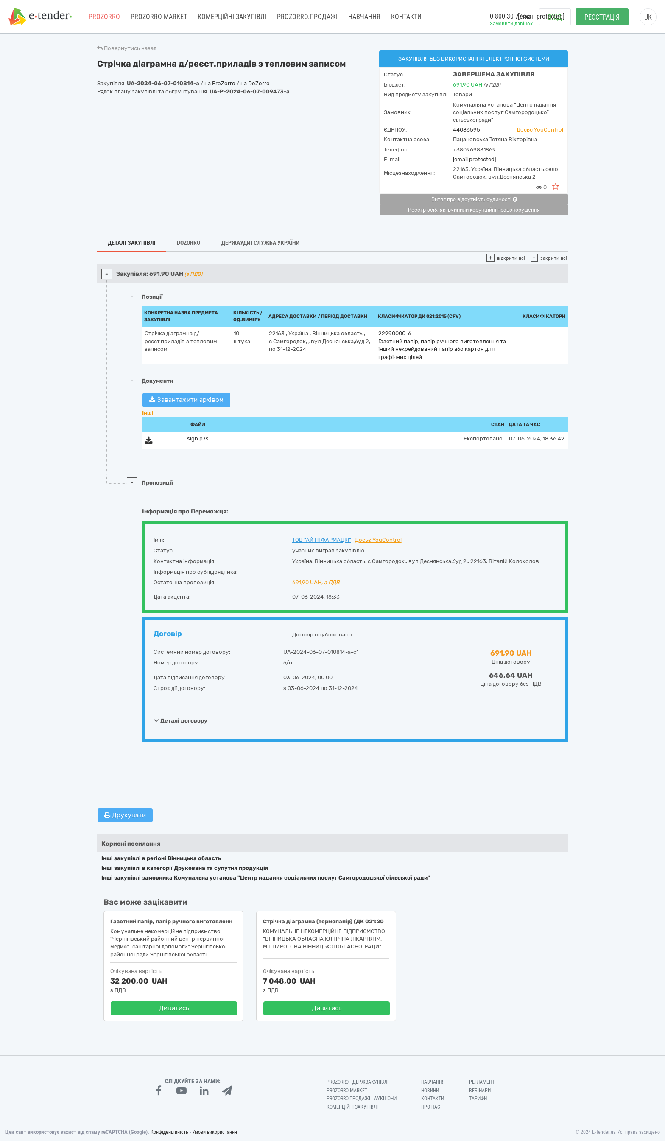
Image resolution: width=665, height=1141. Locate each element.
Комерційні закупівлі (232, 17)
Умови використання (214, 1132)
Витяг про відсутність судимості (474, 199)
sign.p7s (198, 438)
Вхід (555, 17)
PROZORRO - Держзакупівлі (357, 1082)
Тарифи (478, 1099)
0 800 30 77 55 (510, 16)
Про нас (430, 1107)
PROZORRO (104, 17)
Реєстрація (602, 17)
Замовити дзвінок (511, 23)
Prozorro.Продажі (307, 17)
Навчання (364, 17)
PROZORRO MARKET (159, 17)
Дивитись (174, 1008)
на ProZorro (220, 83)
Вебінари (480, 1090)
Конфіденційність (169, 1132)
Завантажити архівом (186, 400)
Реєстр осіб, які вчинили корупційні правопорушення (474, 210)
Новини (430, 1090)
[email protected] (474, 159)
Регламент (482, 1082)
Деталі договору (180, 720)
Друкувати (125, 815)
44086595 (466, 129)
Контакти (406, 17)
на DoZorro (255, 83)
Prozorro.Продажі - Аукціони (362, 1099)
